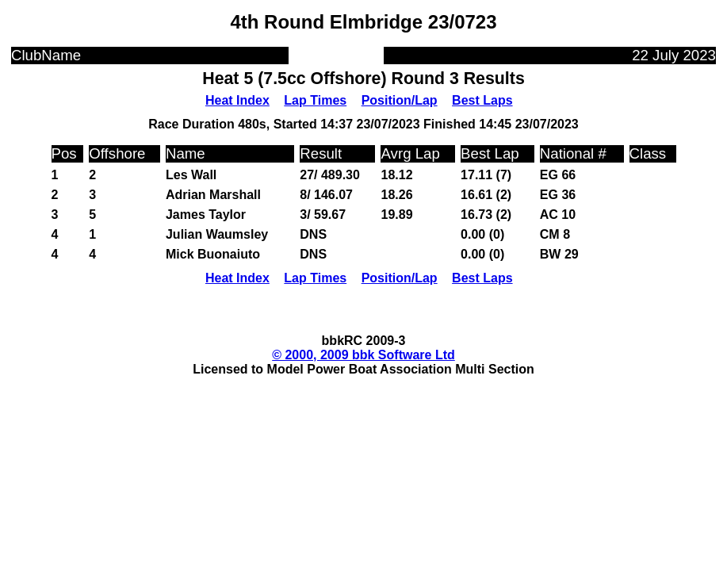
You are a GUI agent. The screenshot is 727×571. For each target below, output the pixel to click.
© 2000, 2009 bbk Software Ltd (363, 355)
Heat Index (237, 100)
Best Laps (482, 100)
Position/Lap (400, 100)
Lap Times (315, 100)
